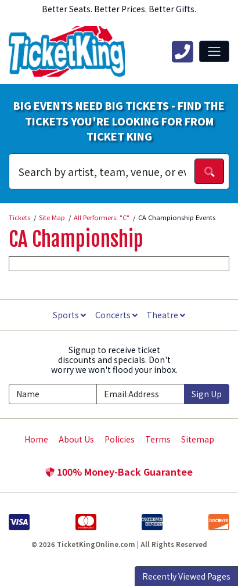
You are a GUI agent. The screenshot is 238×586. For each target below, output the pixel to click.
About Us (76, 439)
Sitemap (197, 439)
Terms (158, 439)
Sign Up (207, 394)
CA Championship (76, 239)
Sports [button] (69, 315)
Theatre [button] (165, 315)
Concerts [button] (116, 315)
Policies (119, 439)
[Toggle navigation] (214, 51)
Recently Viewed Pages (186, 576)
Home (36, 439)
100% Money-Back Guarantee (119, 472)
